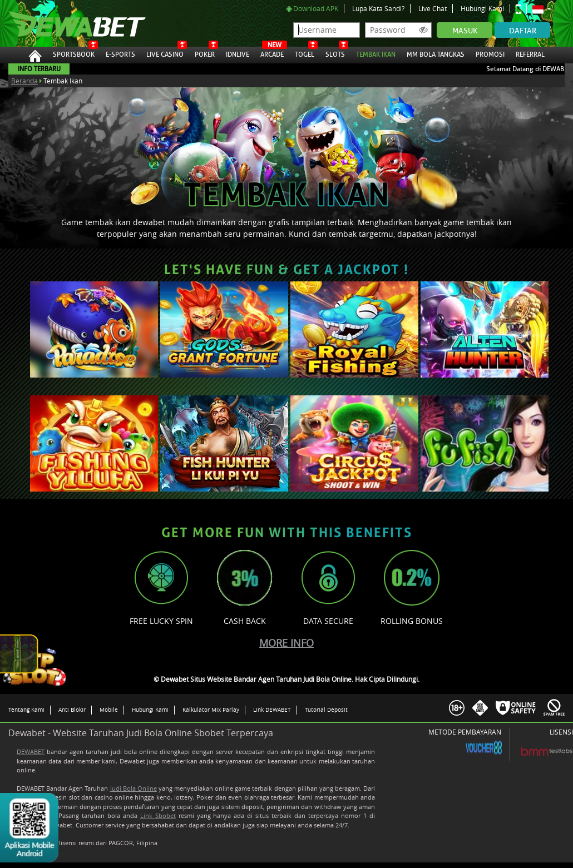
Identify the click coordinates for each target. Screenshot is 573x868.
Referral (530, 54)
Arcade (272, 53)
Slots (335, 53)
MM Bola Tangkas (435, 53)
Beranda (24, 80)
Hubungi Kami (482, 8)
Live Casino (165, 53)
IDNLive (237, 53)
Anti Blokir (72, 709)
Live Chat (432, 8)
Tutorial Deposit (326, 709)
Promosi (490, 53)
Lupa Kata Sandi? (378, 8)
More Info (286, 642)
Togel (304, 53)
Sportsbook (73, 53)
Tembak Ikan (375, 53)
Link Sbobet (158, 815)
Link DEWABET (272, 709)
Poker (204, 53)
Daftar (522, 31)
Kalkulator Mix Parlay (210, 709)
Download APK (312, 8)
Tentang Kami (26, 709)
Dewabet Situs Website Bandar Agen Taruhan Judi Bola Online (65, 23)
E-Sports (120, 53)
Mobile (109, 709)
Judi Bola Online (133, 788)
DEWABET (31, 751)
